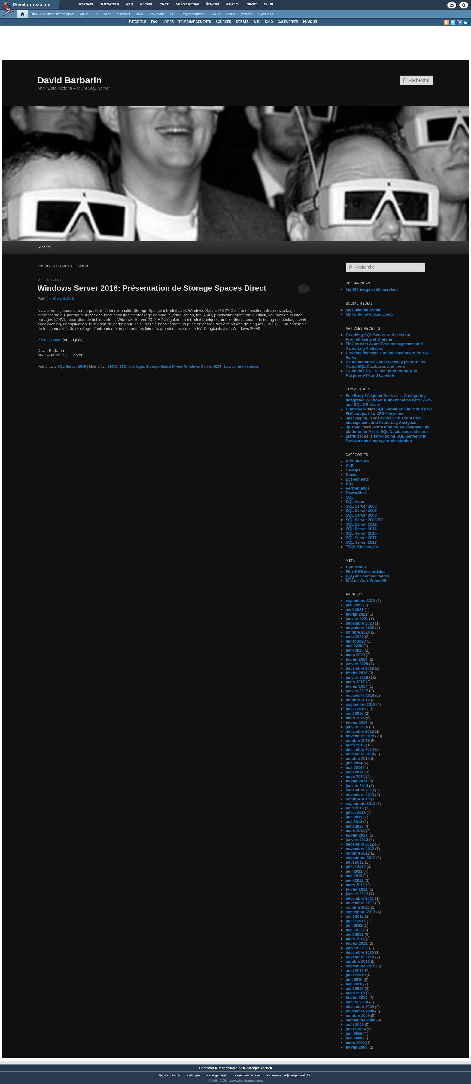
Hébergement (216, 1075)
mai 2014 (354, 767)
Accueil (45, 247)
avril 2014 (354, 772)
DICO (269, 21)
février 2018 (356, 673)
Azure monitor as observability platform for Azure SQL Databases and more (386, 364)
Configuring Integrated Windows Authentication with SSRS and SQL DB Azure (389, 400)
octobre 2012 (358, 853)
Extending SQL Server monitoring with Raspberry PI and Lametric (381, 373)
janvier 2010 (357, 1002)
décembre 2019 (360, 668)
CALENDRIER (288, 21)
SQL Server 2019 (361, 542)
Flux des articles (365, 571)
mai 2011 (354, 930)
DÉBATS (242, 21)
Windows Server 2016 (202, 366)
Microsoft (123, 14)
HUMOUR (310, 21)
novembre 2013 (360, 794)
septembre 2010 (360, 966)
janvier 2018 (357, 677)
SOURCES (223, 21)
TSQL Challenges (362, 547)
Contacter (206, 1068)
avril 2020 (354, 650)
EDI (172, 14)
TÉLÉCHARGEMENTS (194, 21)
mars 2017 (355, 682)
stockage (136, 366)
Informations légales (246, 1075)
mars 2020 (355, 655)
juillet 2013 (356, 812)
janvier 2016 (357, 727)
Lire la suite (51, 339)
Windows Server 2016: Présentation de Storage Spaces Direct (152, 288)
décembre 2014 (360, 749)
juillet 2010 (356, 975)
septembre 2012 (360, 857)
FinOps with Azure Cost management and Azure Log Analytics (384, 420)
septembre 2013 (360, 803)
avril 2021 (354, 609)
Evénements (357, 479)
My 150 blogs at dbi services (372, 289)
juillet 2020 (356, 641)
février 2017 (356, 686)
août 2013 (355, 808)
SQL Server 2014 (361, 529)
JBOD (112, 366)
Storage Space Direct (164, 366)
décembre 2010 (360, 952)
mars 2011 (355, 939)
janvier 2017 (357, 691)
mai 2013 (354, 821)
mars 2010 (355, 993)
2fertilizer (354, 436)
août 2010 (355, 970)
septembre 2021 (360, 600)
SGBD (215, 14)
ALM (107, 14)
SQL (350, 497)
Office (230, 14)
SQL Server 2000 (361, 506)
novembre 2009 (360, 1011)
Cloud (84, 14)
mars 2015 (355, 745)
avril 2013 (354, 826)
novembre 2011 (360, 903)
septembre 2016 (360, 704)
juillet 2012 (356, 866)
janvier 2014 (357, 785)
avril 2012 (354, 880)
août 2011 (355, 916)
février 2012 (356, 889)
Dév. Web (156, 14)
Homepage (356, 409)
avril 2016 (354, 713)
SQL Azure (356, 501)
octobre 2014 (358, 758)
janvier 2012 (357, 894)
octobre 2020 (358, 632)
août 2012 (355, 862)
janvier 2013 (357, 839)
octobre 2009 (358, 1015)
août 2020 (355, 636)
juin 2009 (354, 1033)
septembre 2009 (360, 1020)
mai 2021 (354, 605)
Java (140, 14)
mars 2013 (355, 830)
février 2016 (356, 722)
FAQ (154, 21)
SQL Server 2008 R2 (364, 519)
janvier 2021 (357, 618)
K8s (349, 483)
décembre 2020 (360, 623)
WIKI (256, 21)
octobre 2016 (358, 700)
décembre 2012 (360, 844)
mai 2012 (354, 876)
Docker (352, 474)
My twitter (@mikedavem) (369, 314)
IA (96, 14)
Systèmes (265, 14)
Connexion (356, 567)
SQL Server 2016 (71, 366)
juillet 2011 (356, 921)
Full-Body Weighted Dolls (369, 395)
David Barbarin (70, 80)
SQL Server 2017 (361, 538)
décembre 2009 (360, 1006)
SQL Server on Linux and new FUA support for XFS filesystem (389, 411)
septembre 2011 (360, 912)
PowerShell (356, 492)
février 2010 (356, 997)
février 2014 (356, 781)
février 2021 (356, 614)
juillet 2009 (356, 1029)
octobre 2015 (358, 740)
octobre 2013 (358, 799)
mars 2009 (355, 1042)
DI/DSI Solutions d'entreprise (52, 14)
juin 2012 (354, 871)
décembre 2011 (360, 898)
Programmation (192, 14)
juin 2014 (354, 763)
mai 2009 (354, 1038)
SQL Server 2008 (361, 515)
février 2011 (356, 943)
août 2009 (355, 1024)
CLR (350, 465)
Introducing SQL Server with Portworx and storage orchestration (386, 438)
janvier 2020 (357, 664)
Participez (193, 1075)
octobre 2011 (358, 907)
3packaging (356, 418)
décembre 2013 (360, 790)
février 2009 (356, 1047)
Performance (357, 488)
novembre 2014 (360, 754)
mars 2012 (355, 885)
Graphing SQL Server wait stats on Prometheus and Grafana (378, 337)
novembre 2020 (360, 627)
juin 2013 (354, 817)
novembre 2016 (360, 695)
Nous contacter (170, 1075)
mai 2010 (354, 984)
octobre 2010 (358, 961)
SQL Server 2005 (361, 510)
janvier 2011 (357, 948)
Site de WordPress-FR (366, 580)
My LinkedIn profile (363, 310)
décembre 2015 (360, 731)
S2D (122, 366)
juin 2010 (354, 979)
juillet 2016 (356, 709)
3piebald (354, 427)
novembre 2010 (360, 957)
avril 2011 (354, 934)
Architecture (357, 461)
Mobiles (246, 14)
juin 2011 (354, 925)
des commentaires (367, 576)
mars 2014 (355, 776)
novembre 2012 (360, 848)
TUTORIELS (138, 21)
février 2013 (356, 835)
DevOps (353, 470)
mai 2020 (354, 645)
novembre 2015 (360, 736)
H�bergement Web (298, 1075)
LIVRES (168, 21)
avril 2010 (354, 988)
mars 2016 (355, 718)
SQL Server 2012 (361, 524)
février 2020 (356, 659)
